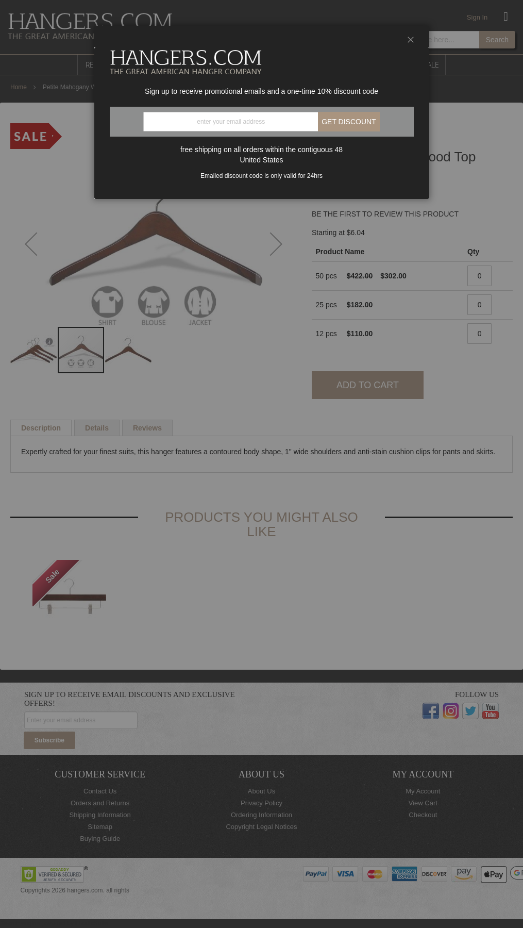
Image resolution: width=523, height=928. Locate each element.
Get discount (349, 122)
